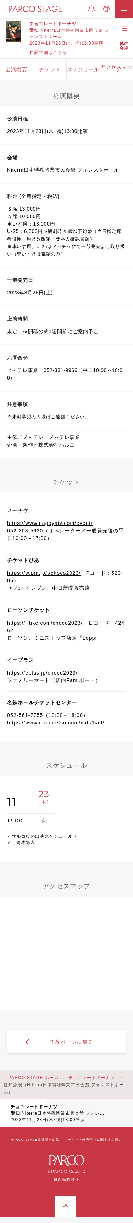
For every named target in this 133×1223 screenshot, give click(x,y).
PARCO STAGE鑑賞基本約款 (35, 1139)
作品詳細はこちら (48, 52)
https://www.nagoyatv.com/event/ (50, 523)
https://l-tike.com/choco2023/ (45, 623)
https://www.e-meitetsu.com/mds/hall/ (56, 723)
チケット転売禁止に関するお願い (95, 1139)
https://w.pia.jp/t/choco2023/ (44, 573)
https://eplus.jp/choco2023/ (42, 673)
